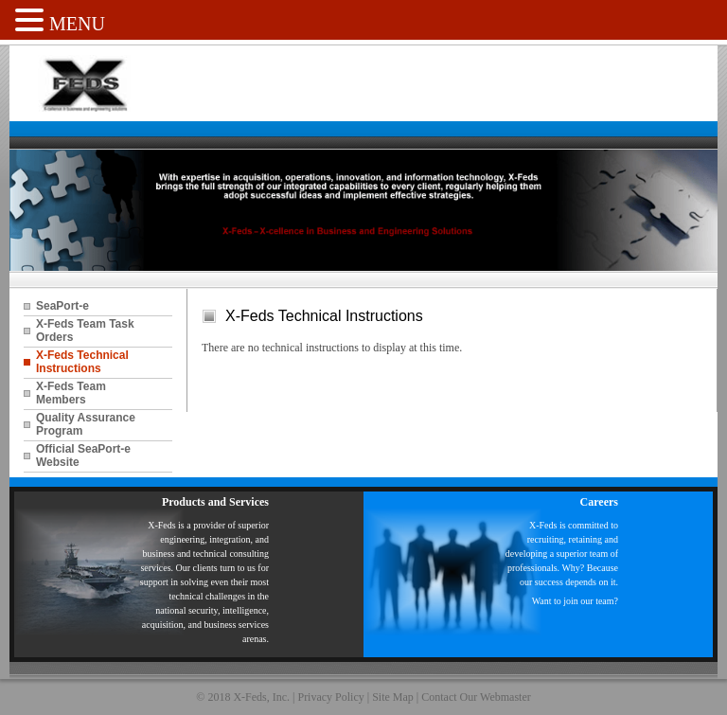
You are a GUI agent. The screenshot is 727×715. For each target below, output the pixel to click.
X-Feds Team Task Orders (85, 330)
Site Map (393, 697)
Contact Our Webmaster (475, 697)
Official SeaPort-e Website (83, 455)
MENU (77, 23)
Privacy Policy (330, 697)
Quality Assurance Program (85, 424)
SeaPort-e (62, 306)
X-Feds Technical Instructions (82, 362)
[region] (363, 210)
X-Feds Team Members (71, 393)
